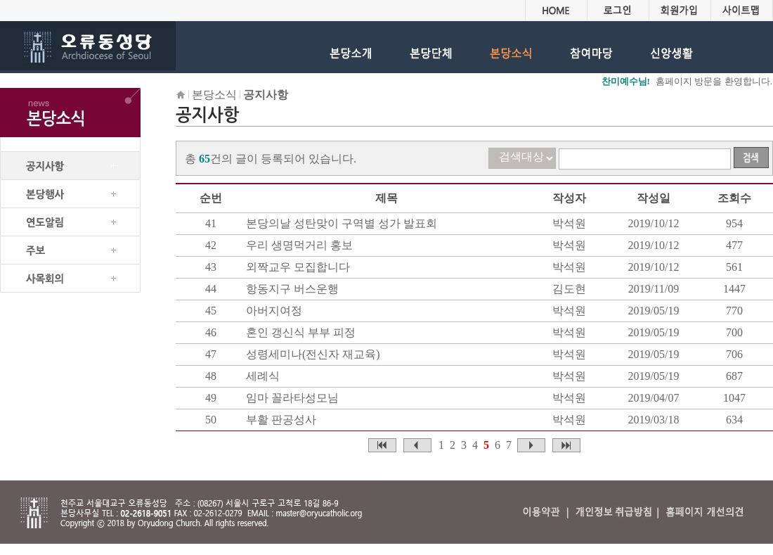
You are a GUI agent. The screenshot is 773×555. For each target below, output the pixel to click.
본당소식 (214, 95)
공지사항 (265, 95)
